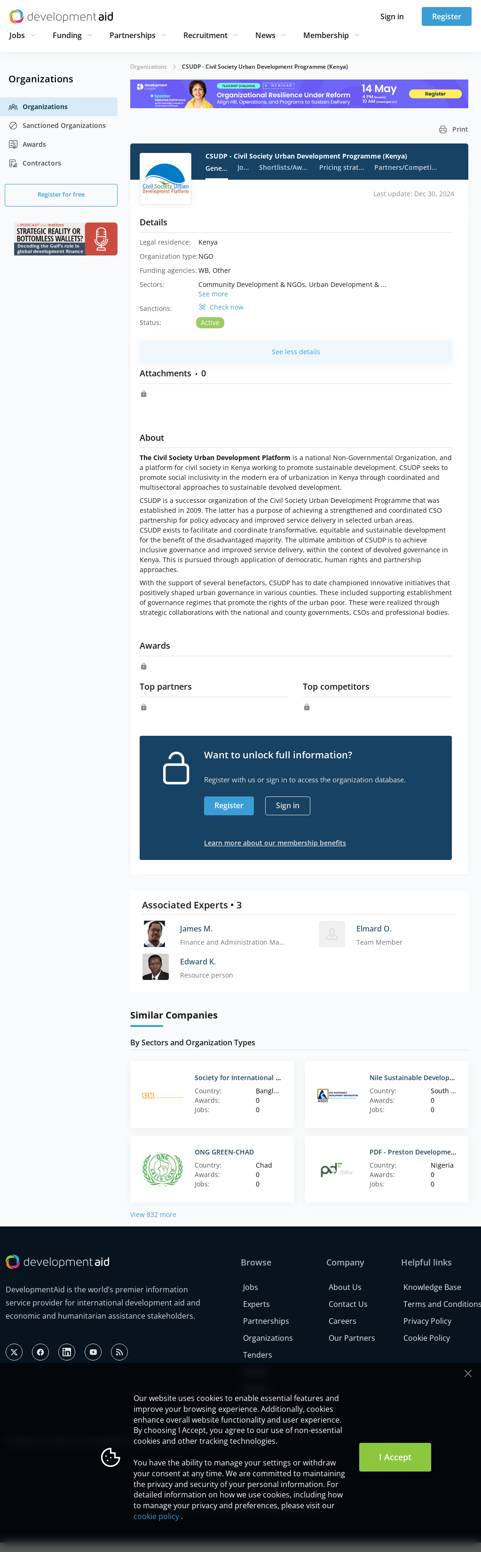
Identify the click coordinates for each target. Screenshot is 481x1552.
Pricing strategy (342, 167)
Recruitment (205, 35)
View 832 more (153, 1214)
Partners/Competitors (405, 167)
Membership (326, 35)
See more (213, 293)
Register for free (61, 194)
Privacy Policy (427, 1321)
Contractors (34, 163)
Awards (27, 144)
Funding (67, 35)
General (216, 168)
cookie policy (156, 1516)
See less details (296, 351)
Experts (256, 1304)
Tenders (257, 1355)
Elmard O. (374, 928)
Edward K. (198, 961)
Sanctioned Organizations (57, 125)
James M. (196, 928)
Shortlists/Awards (284, 167)
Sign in (392, 16)
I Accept (395, 1457)
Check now (227, 307)
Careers (342, 1321)
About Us (345, 1287)
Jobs (17, 35)
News (265, 35)
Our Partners (352, 1338)
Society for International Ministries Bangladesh (271, 1077)
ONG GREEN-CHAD (224, 1151)
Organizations (38, 106)
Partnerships (133, 35)
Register (446, 16)
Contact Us (348, 1304)
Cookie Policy (426, 1338)
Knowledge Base (432, 1287)
